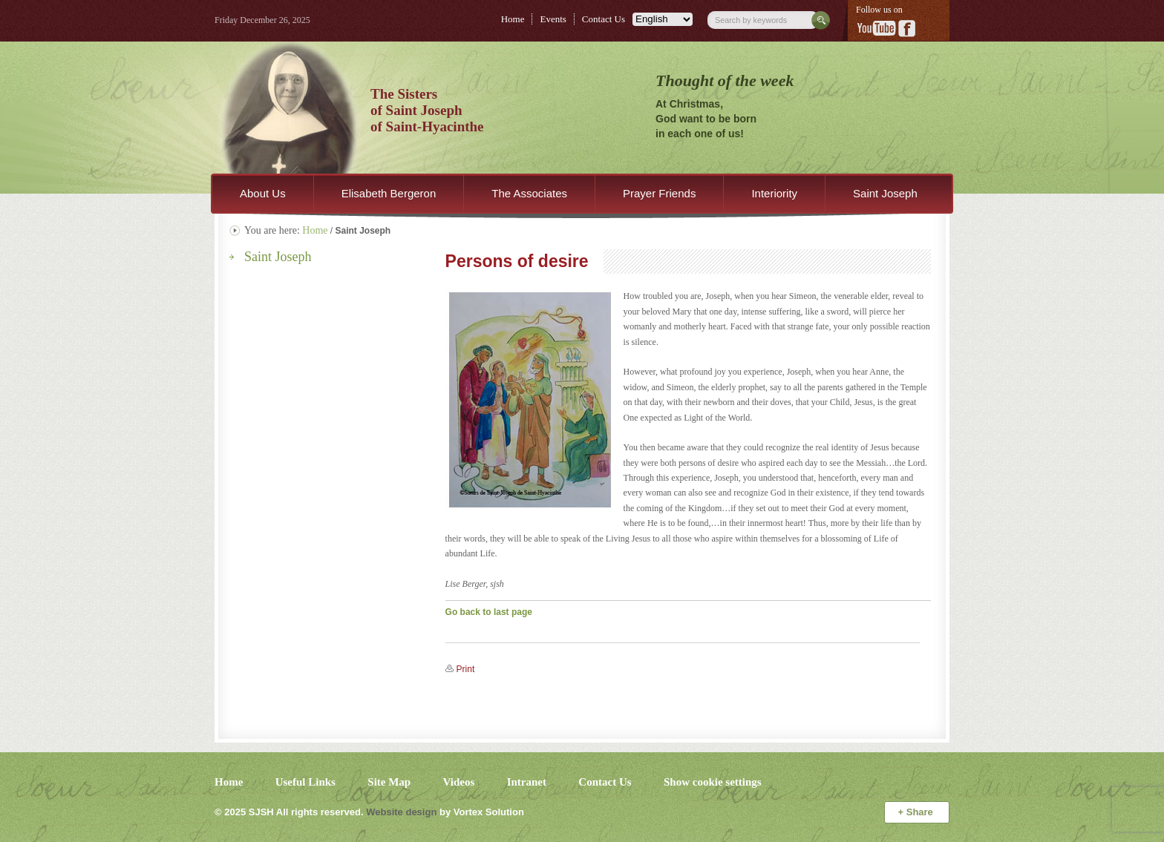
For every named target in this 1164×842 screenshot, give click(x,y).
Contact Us (603, 18)
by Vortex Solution (481, 812)
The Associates (529, 193)
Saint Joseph (885, 193)
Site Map (389, 782)
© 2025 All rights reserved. (289, 812)
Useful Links (305, 782)
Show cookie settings (713, 782)
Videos (459, 782)
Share (917, 812)
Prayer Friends (659, 193)
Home (513, 18)
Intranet (526, 782)
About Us (263, 193)
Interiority (774, 193)
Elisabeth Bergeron (388, 193)
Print (466, 669)
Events (553, 18)
